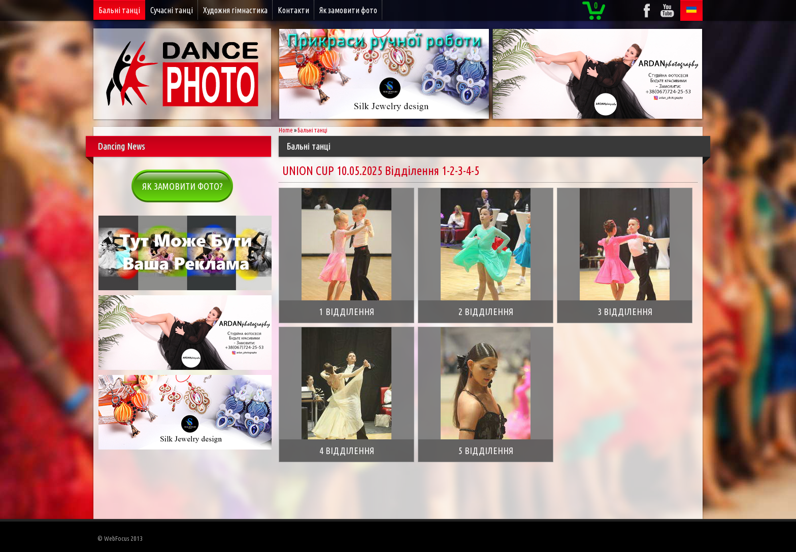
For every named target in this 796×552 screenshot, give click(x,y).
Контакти (293, 10)
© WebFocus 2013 (120, 538)
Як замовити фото (348, 10)
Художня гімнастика (235, 10)
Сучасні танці (171, 10)
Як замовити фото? (182, 186)
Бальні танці (119, 10)
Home (286, 130)
